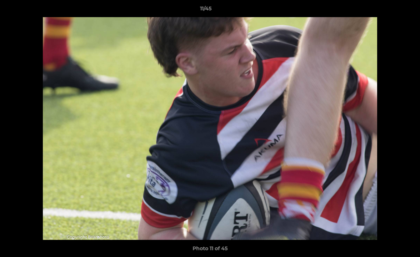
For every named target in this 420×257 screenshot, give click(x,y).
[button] (390, 10)
